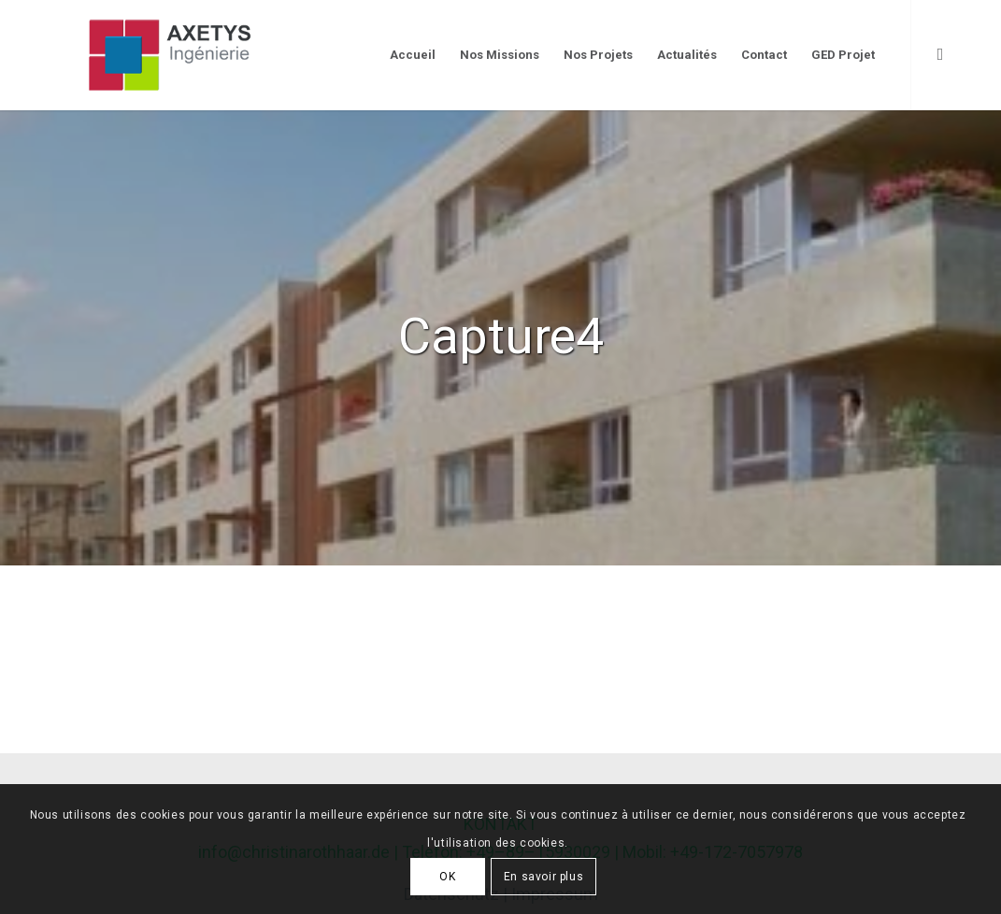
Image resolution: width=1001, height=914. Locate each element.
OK (447, 876)
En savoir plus (543, 876)
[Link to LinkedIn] (940, 54)
